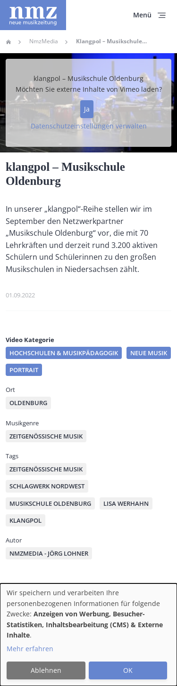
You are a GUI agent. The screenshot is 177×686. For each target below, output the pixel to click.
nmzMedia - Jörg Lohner (48, 553)
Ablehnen (46, 670)
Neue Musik (148, 353)
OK (128, 670)
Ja (87, 108)
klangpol (25, 520)
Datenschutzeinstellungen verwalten (89, 125)
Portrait (23, 370)
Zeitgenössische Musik (46, 436)
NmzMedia (43, 41)
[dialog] (88, 634)
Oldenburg (28, 403)
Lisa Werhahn (126, 503)
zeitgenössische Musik (46, 469)
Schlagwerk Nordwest (46, 486)
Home (8, 42)
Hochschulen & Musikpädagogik (63, 353)
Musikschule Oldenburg (50, 503)
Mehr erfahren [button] (30, 648)
